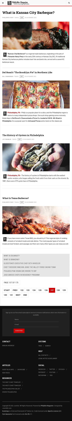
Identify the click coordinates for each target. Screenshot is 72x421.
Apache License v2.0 (54, 411)
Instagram (42, 375)
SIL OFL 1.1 (28, 414)
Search (48, 346)
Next (18, 295)
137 (52, 290)
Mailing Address (8, 345)
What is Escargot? (12, 256)
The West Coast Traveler (11, 385)
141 (11, 295)
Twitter (52, 369)
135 (40, 290)
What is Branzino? (11, 259)
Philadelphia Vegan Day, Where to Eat (20, 271)
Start (7, 290)
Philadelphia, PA (14, 113)
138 (58, 290)
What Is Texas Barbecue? (15, 198)
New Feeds (6, 373)
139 (64, 290)
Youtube (52, 372)
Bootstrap (5, 411)
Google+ (62, 369)
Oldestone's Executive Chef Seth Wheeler (22, 263)
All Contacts (43, 355)
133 (27, 290)
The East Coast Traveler (11, 382)
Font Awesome (7, 414)
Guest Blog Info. (8, 369)
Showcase (21, 369)
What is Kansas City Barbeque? (28, 12)
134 (33, 290)
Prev (15, 290)
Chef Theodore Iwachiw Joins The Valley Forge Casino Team (30, 267)
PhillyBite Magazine (47, 406)
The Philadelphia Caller (11, 389)
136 (46, 290)
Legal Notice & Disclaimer (47, 358)
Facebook (41, 369)
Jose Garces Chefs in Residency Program (21, 275)
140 (5, 295)
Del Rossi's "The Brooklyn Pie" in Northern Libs (27, 72)
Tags (40, 346)
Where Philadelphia (9, 392)
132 (21, 290)
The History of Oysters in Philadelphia (23, 135)
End (25, 295)
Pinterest (41, 372)
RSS (51, 375)
